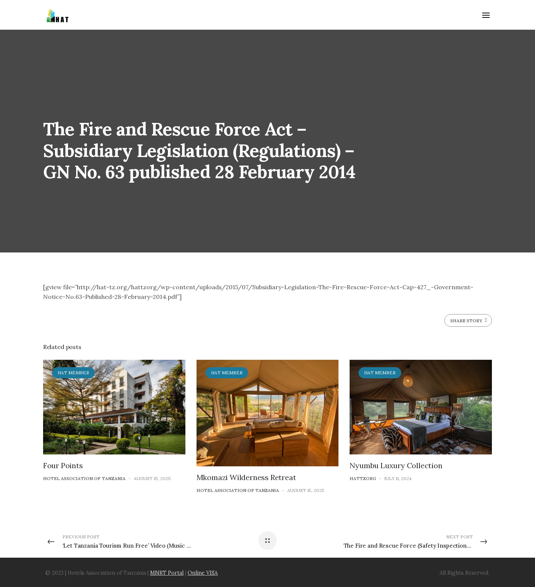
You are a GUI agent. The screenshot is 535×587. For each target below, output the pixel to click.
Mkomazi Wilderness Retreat (246, 477)
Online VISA (203, 573)
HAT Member (73, 372)
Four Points (63, 465)
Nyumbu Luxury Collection (396, 465)
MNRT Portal (167, 573)
